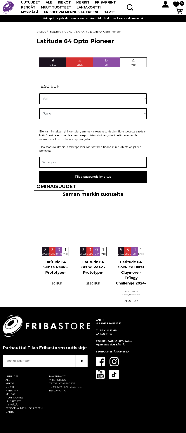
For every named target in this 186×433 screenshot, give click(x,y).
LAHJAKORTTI (89, 7)
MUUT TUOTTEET (56, 7)
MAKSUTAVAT (57, 376)
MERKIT (83, 2)
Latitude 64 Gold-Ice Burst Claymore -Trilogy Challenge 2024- (131, 272)
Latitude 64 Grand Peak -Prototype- (93, 267)
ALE (49, 2)
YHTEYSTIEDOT (58, 380)
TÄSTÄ (120, 344)
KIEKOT (64, 2)
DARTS (110, 12)
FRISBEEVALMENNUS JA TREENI (71, 12)
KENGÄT (28, 7)
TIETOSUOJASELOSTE (62, 383)
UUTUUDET (30, 2)
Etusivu (41, 31)
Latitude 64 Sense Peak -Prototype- (55, 267)
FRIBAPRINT (105, 2)
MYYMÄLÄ (30, 12)
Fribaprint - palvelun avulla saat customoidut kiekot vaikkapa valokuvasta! (93, 18)
